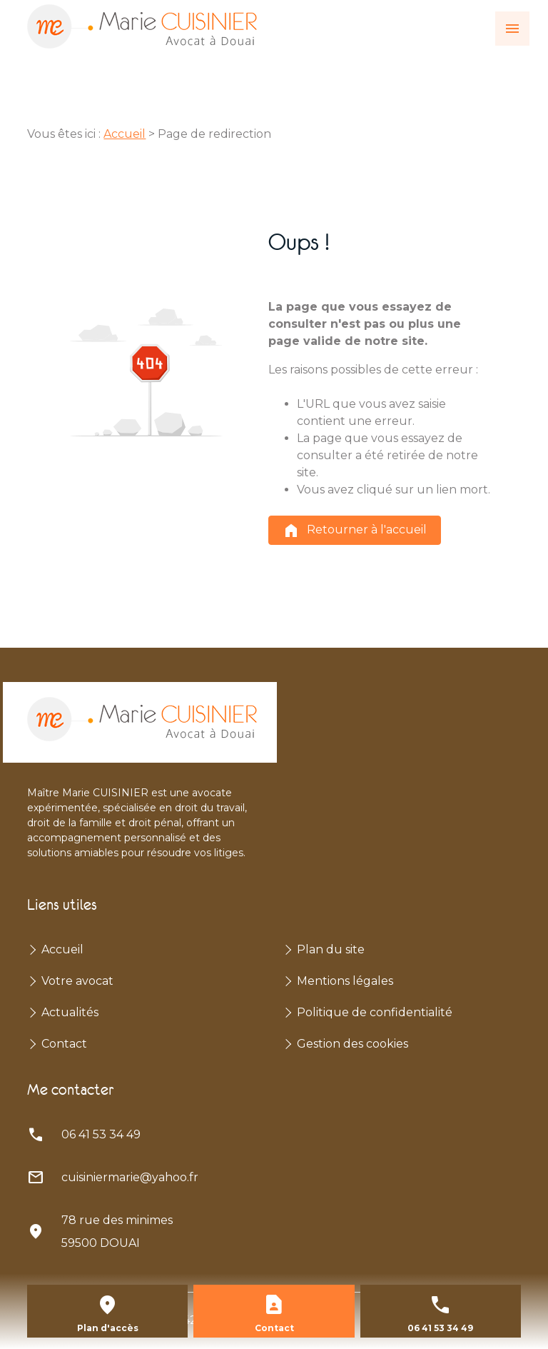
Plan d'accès (107, 1328)
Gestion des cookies (352, 1043)
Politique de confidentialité (374, 1012)
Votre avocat (77, 981)
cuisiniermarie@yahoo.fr (129, 1177)
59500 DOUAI (118, 1229)
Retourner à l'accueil (355, 531)
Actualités (69, 1012)
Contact (64, 1043)
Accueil (124, 134)
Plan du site (331, 949)
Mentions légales (345, 981)
